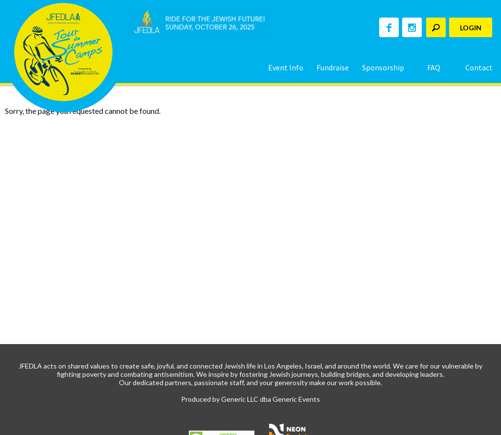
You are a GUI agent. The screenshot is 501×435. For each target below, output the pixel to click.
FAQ (433, 67)
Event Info (285, 67)
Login (470, 27)
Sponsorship (383, 67)
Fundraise (333, 67)
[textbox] (436, 27)
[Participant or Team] (436, 27)
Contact (479, 67)
